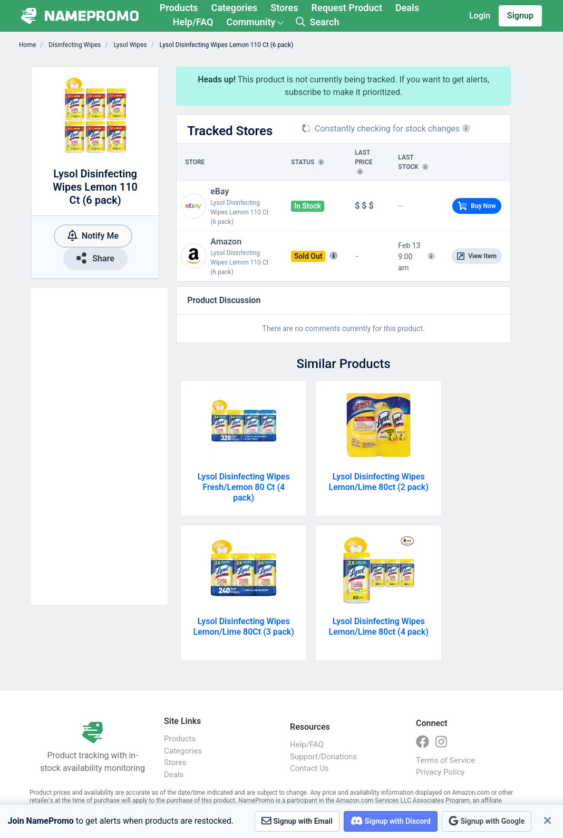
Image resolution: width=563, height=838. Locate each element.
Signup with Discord (391, 821)
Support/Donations (323, 756)
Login (479, 16)
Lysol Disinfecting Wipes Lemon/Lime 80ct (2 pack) (379, 482)
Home (27, 45)
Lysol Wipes (129, 45)
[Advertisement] (99, 446)
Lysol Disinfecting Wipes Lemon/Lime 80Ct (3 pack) (243, 626)
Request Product (347, 7)
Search (317, 21)
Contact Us (309, 768)
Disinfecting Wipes (74, 45)
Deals (407, 7)
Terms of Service (445, 760)
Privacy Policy (440, 772)
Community (250, 21)
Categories (234, 7)
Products (179, 7)
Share (95, 257)
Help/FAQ (193, 21)
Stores (284, 7)
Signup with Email (297, 821)
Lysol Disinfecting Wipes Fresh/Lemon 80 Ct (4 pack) (244, 487)
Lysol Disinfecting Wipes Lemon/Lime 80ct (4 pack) (379, 626)
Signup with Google (487, 821)
